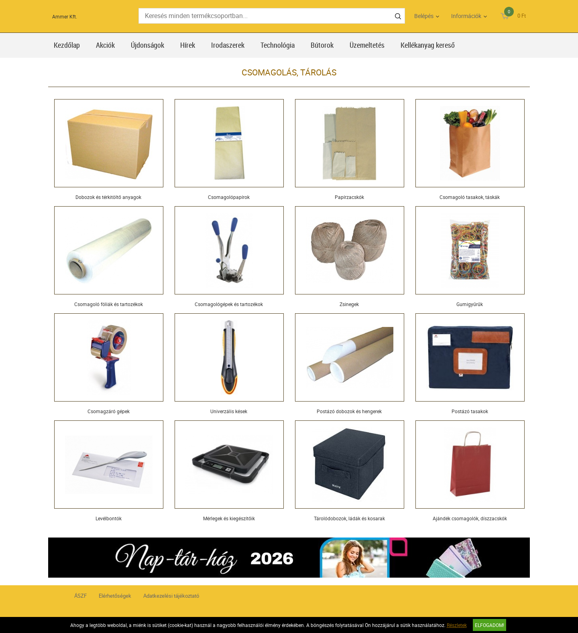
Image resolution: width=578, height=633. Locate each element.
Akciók (105, 45)
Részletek (457, 625)
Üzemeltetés (367, 45)
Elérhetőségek (115, 595)
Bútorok (322, 45)
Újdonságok (147, 45)
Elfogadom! (489, 625)
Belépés (424, 16)
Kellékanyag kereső (428, 45)
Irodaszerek (227, 45)
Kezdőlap (67, 45)
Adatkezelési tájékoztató (171, 595)
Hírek (187, 45)
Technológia (278, 45)
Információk (466, 16)
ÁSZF (80, 595)
